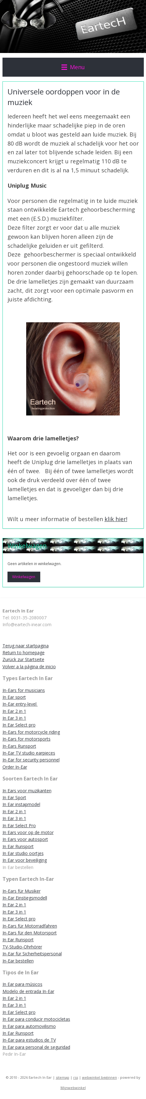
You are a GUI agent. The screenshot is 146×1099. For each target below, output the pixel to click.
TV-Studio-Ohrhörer (22, 947)
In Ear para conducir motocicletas (36, 1019)
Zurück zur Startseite (23, 659)
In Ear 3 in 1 (14, 718)
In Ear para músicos (22, 984)
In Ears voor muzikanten (26, 791)
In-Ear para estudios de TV (29, 1040)
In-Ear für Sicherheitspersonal (32, 954)
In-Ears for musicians (23, 690)
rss (75, 1077)
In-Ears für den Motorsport (29, 933)
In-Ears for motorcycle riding (31, 732)
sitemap (62, 1077)
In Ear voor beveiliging (24, 860)
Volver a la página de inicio (29, 666)
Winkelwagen (23, 576)
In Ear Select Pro (19, 825)
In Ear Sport (14, 797)
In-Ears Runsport (19, 746)
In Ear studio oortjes (23, 853)
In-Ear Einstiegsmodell (24, 898)
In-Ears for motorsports (26, 739)
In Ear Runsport (18, 846)
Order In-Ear (14, 767)
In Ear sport (14, 697)
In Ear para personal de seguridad (36, 1047)
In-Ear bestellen (18, 961)
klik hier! (116, 519)
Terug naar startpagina (25, 646)
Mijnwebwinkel (73, 1087)
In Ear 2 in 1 (14, 711)
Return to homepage (23, 652)
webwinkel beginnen (99, 1077)
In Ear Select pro (19, 725)
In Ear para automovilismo (29, 1026)
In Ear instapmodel (21, 804)
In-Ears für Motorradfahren (29, 926)
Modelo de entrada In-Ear (28, 991)
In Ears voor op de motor (28, 832)
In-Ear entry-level (20, 704)
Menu (73, 67)
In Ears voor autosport (25, 839)
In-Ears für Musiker (21, 891)
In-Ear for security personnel (31, 760)
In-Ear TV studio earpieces (28, 753)
